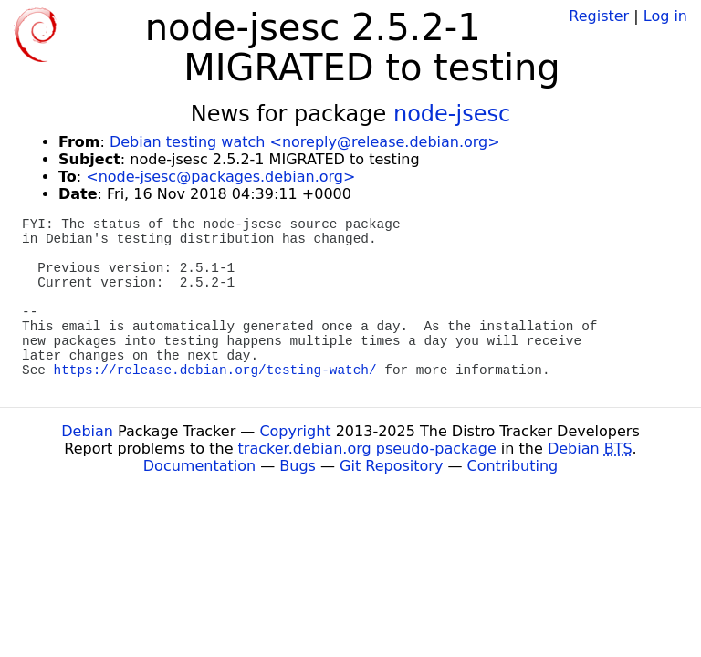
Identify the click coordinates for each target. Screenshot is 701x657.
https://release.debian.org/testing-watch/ (215, 370)
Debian (87, 431)
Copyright (294, 431)
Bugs (297, 465)
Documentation (199, 465)
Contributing (513, 465)
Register (599, 16)
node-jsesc (451, 114)
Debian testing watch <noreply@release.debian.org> (305, 142)
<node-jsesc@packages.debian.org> (220, 176)
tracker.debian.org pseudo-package (367, 448)
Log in (665, 16)
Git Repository (391, 465)
